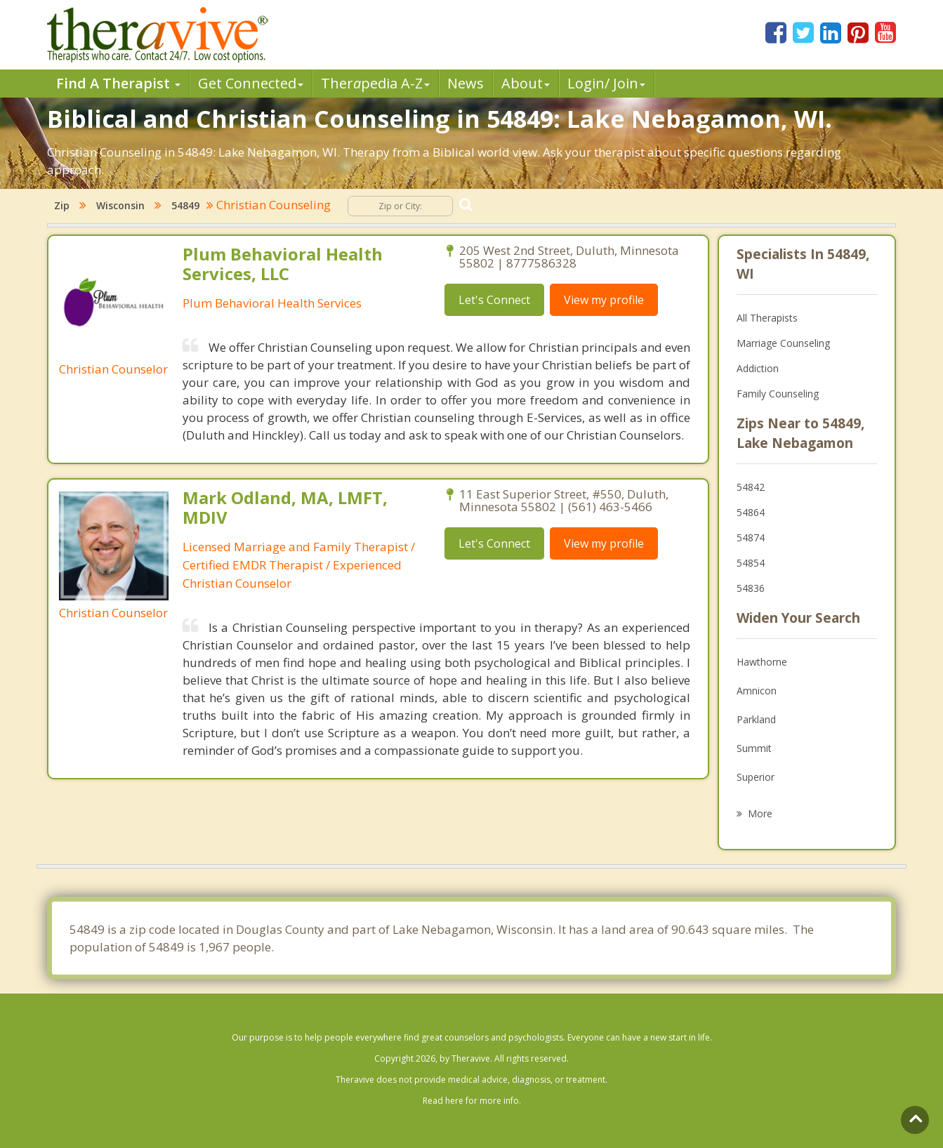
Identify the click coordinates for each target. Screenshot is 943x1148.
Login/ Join (606, 83)
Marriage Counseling (783, 343)
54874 (751, 537)
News (465, 83)
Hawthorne (762, 661)
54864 (751, 512)
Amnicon (757, 690)
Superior (755, 777)
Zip (62, 205)
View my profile (604, 300)
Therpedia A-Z (375, 83)
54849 (185, 205)
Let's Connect (494, 300)
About (525, 83)
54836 (751, 588)
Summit (754, 748)
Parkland (756, 719)
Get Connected (250, 83)
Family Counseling (778, 393)
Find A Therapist (118, 83)
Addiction (758, 368)
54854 (751, 562)
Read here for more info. (472, 1101)
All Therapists (767, 317)
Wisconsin (120, 205)
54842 (751, 487)
